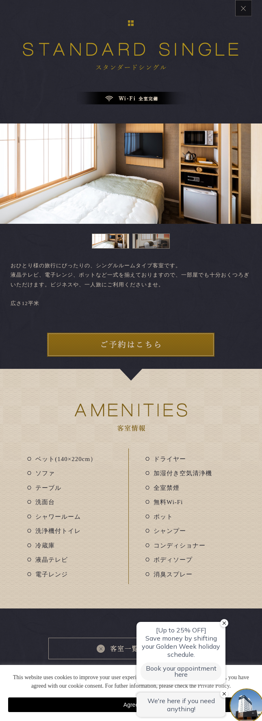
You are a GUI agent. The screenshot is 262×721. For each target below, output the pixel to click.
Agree (131, 705)
